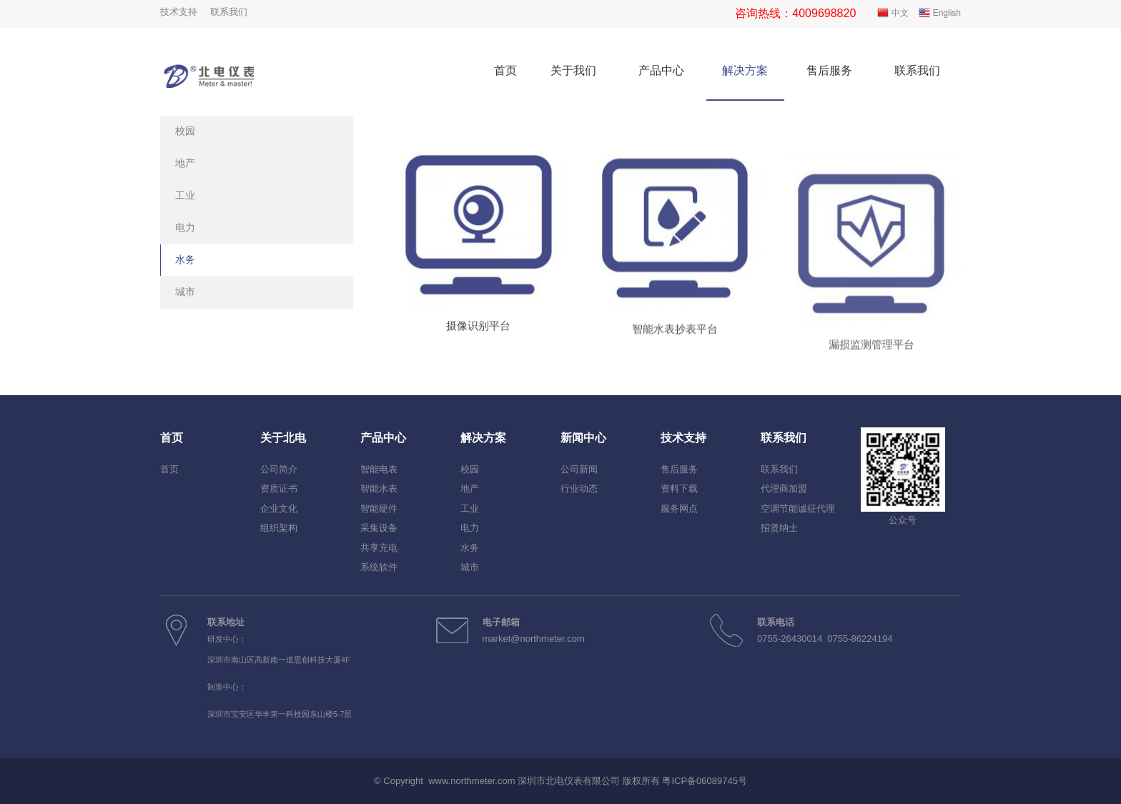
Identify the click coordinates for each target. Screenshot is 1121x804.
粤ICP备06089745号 (704, 780)
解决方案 (745, 70)
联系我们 (228, 11)
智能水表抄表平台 (675, 349)
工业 (185, 195)
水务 (185, 259)
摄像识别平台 (478, 334)
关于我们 (573, 70)
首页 (505, 70)
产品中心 (661, 70)
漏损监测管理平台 (871, 390)
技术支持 (178, 11)
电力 (185, 227)
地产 (185, 163)
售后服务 (829, 70)
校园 (185, 131)
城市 (185, 291)
